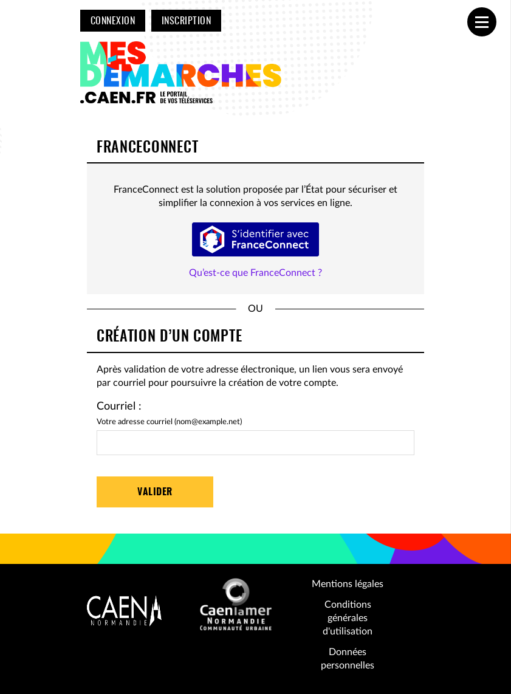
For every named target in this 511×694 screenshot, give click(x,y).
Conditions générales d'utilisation (347, 618)
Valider (154, 492)
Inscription (186, 21)
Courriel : (119, 406)
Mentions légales (347, 584)
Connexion (113, 21)
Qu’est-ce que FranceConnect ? (255, 273)
